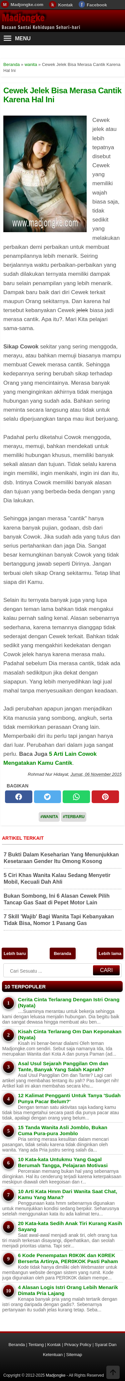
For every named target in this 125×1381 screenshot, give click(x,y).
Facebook (97, 4)
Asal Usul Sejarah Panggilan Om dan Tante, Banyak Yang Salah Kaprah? (63, 1066)
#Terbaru (73, 816)
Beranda (62, 953)
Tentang (36, 1344)
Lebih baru (15, 953)
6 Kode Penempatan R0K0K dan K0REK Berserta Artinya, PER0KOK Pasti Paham (68, 1258)
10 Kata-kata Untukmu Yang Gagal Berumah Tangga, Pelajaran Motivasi (63, 1162)
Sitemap (74, 1354)
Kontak (65, 4)
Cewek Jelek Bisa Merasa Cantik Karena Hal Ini (62, 95)
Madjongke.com (27, 4)
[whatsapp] (76, 796)
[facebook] (18, 796)
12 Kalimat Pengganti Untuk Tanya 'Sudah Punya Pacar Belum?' (69, 1098)
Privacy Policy (77, 1344)
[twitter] (47, 796)
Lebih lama (110, 953)
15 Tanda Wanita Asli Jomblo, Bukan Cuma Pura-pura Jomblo (62, 1130)
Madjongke (23, 17)
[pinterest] (105, 796)
